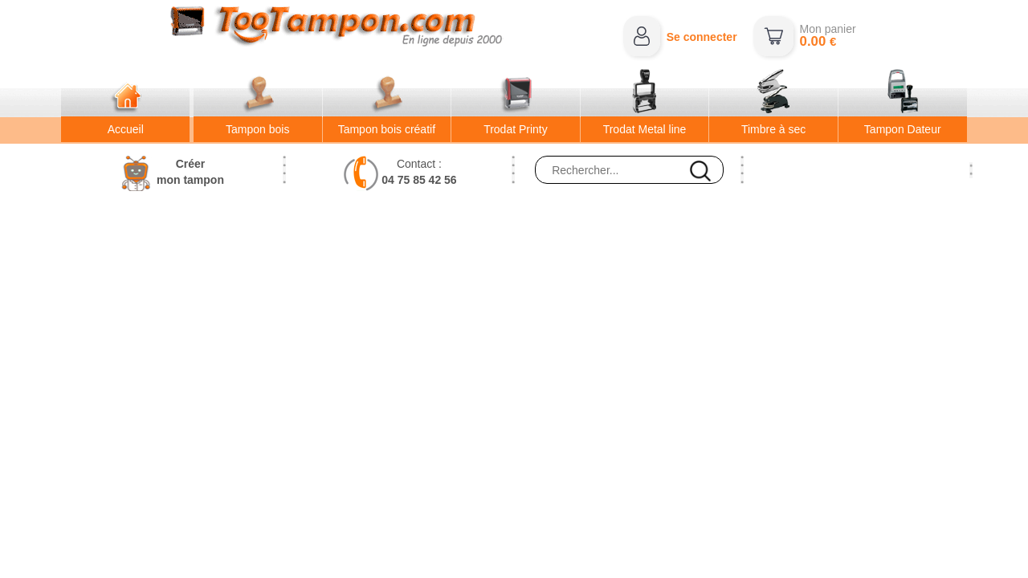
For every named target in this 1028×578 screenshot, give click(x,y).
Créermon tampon (190, 171)
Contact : (418, 171)
